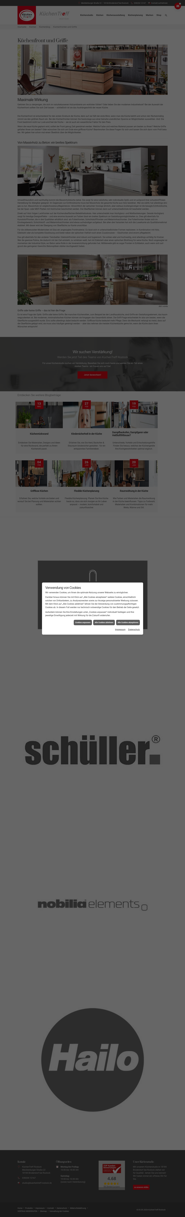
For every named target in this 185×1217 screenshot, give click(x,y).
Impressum (120, 629)
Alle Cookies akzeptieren (128, 622)
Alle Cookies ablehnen (104, 622)
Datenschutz (134, 629)
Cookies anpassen (82, 622)
